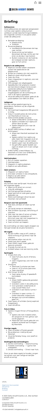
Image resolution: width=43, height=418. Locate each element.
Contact (5, 390)
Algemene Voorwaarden (10, 385)
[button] (35, 2)
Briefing (4, 388)
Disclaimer (5, 387)
